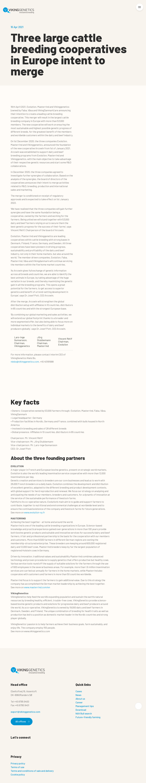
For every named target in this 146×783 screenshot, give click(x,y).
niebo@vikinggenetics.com (25, 361)
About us (80, 698)
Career (79, 702)
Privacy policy (18, 763)
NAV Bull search (84, 713)
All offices (22, 721)
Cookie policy (18, 774)
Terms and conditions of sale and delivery (32, 770)
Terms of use (17, 767)
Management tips (85, 706)
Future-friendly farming (88, 717)
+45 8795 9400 (21, 701)
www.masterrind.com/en (37, 587)
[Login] (130, 10)
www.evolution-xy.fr (34, 512)
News (78, 695)
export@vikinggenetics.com (25, 711)
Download (81, 709)
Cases (79, 691)
